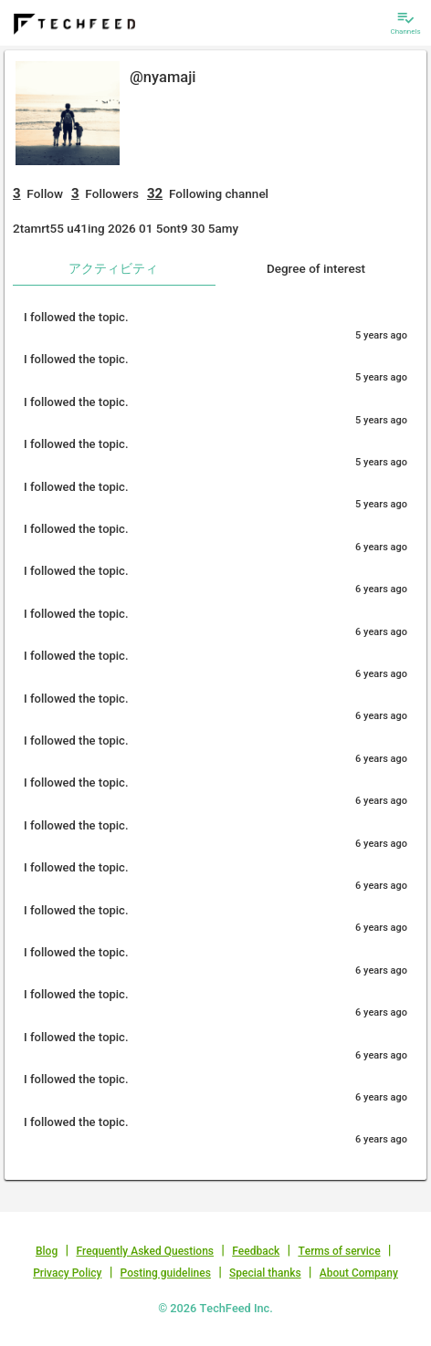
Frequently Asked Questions (145, 1251)
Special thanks (265, 1273)
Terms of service (339, 1251)
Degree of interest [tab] (316, 268)
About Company (359, 1273)
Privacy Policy (67, 1273)
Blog (47, 1251)
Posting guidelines (166, 1273)
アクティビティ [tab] (113, 268)
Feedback (255, 1251)
